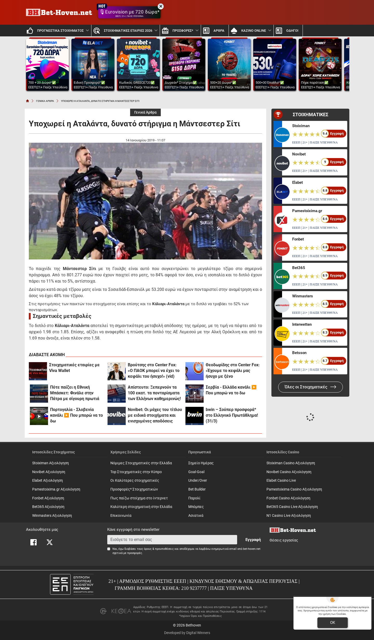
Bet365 (298, 267)
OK (332, 622)
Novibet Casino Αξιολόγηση (288, 472)
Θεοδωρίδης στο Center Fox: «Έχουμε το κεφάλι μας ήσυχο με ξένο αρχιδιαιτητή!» (233, 370)
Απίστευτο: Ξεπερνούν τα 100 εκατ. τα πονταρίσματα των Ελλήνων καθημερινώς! (154, 393)
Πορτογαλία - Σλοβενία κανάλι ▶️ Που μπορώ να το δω (76, 415)
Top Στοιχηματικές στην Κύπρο (136, 472)
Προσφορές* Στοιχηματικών (134, 489)
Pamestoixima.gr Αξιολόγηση (56, 489)
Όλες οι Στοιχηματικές (310, 386)
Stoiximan (301, 125)
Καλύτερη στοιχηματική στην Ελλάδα (141, 507)
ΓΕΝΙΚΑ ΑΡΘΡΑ (45, 101)
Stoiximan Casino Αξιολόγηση (290, 463)
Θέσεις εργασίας (284, 540)
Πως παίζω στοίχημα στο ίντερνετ (139, 498)
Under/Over (197, 480)
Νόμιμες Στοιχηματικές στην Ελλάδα (141, 463)
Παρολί (194, 498)
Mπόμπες (196, 507)
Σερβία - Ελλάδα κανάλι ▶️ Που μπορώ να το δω (231, 390)
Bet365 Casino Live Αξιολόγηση (292, 507)
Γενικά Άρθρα (145, 112)
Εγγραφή (253, 539)
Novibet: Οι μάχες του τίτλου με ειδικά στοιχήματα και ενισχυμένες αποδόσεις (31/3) (155, 415)
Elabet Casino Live (281, 480)
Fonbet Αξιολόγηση (48, 498)
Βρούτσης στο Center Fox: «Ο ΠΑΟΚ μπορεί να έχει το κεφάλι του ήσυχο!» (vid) (153, 370)
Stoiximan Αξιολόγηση (50, 463)
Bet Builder (197, 489)
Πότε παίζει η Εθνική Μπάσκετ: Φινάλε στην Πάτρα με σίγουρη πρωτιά (74, 393)
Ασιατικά (195, 515)
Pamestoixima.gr (307, 210)
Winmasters (302, 296)
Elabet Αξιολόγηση (47, 480)
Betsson (299, 352)
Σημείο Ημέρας (201, 463)
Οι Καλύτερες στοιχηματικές (134, 480)
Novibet (299, 154)
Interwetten (302, 324)
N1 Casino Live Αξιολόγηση (288, 515)
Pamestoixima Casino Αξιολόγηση (294, 489)
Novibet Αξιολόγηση (48, 472)
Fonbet (298, 239)
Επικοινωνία (120, 515)
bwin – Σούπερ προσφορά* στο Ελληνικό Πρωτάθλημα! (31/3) (232, 415)
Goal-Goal (196, 472)
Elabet (297, 182)
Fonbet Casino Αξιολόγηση (288, 498)
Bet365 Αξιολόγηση (48, 507)
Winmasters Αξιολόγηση (52, 515)
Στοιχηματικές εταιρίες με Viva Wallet (74, 367)
